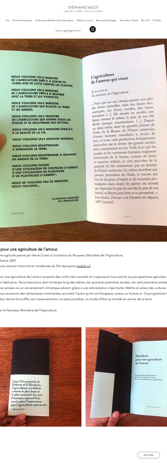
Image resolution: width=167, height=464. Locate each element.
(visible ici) (83, 266)
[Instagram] (93, 29)
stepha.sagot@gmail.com (68, 30)
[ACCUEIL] (148, 455)
